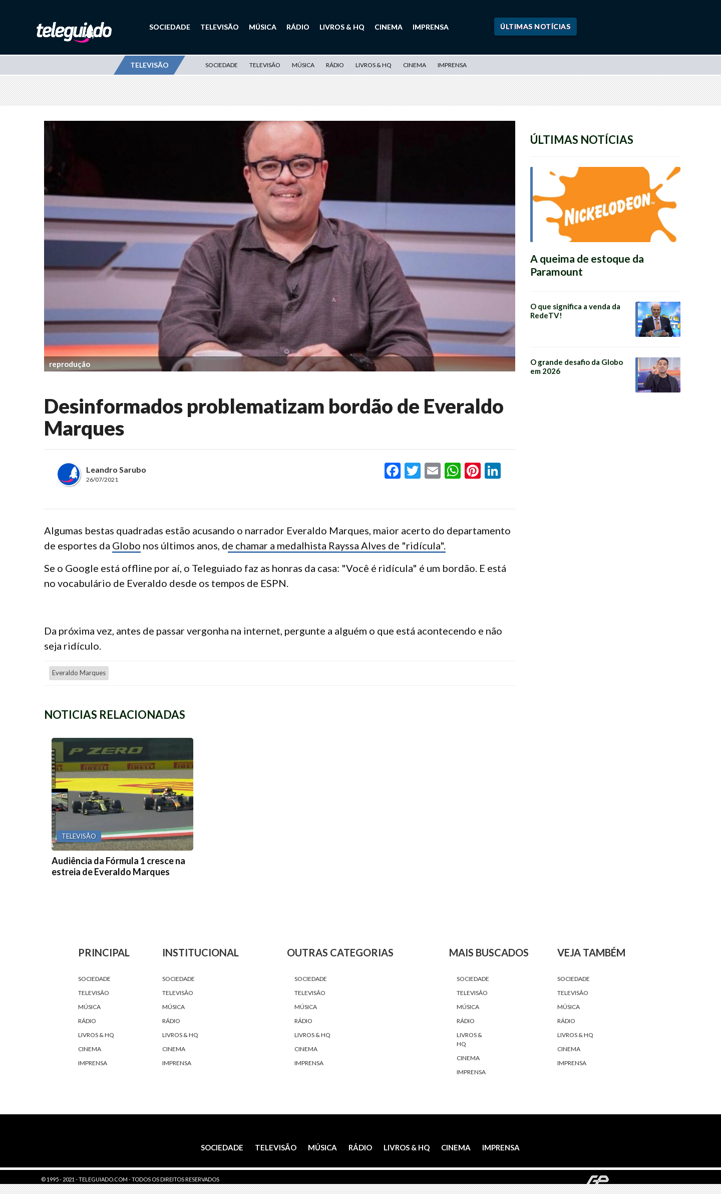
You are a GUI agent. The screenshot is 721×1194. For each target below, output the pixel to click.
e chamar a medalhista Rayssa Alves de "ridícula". (337, 545)
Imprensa (431, 27)
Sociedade (169, 27)
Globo (126, 545)
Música (262, 27)
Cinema (389, 27)
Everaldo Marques (79, 673)
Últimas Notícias (535, 26)
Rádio (297, 27)
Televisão (219, 27)
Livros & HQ (342, 27)
